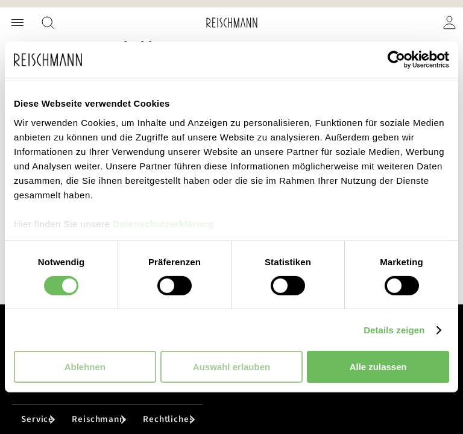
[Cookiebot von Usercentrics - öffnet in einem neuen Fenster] (396, 60)
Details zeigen (394, 330)
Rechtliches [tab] (168, 419)
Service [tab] (37, 419)
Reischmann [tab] (98, 419)
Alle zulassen (378, 367)
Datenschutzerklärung (163, 223)
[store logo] (231, 22)
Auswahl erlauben (231, 367)
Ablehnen (85, 367)
